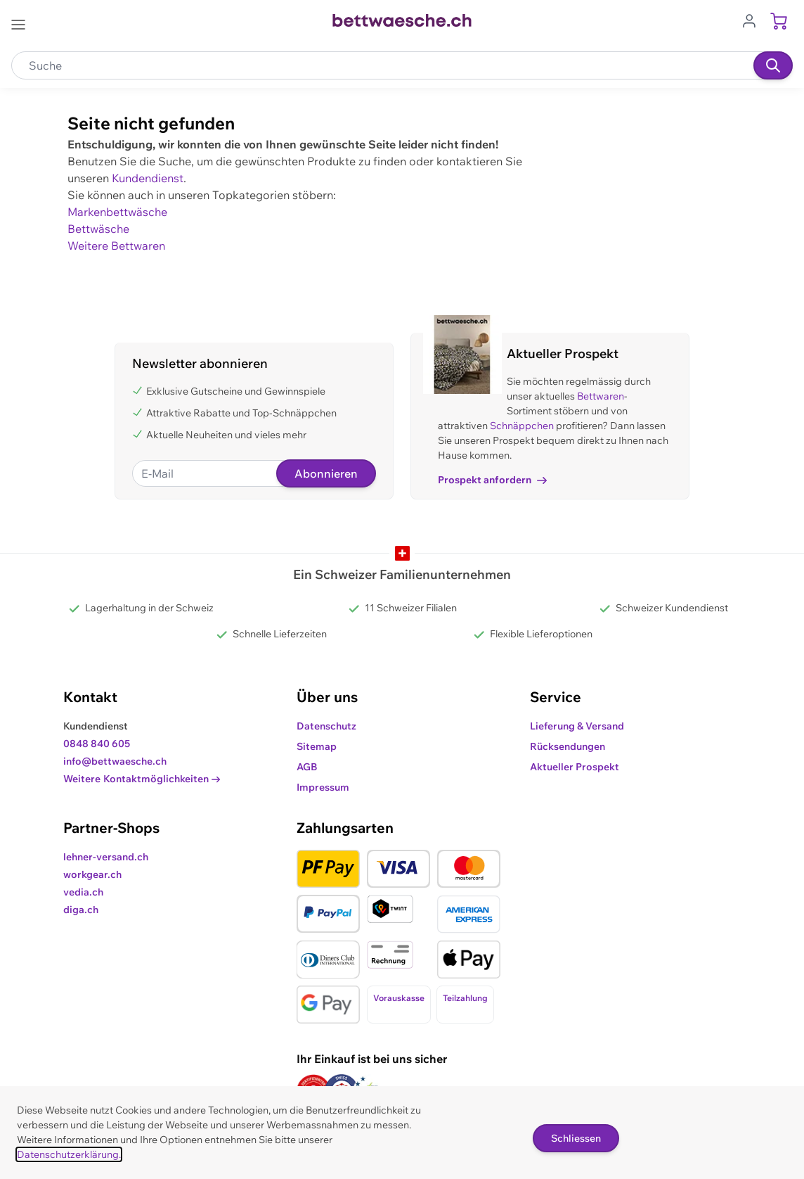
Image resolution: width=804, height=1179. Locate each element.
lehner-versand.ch (105, 856)
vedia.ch (83, 892)
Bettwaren (600, 396)
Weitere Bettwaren (116, 245)
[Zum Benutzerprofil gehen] (753, 19)
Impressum (323, 787)
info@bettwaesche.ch (115, 761)
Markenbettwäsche (117, 212)
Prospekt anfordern (492, 479)
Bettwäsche (98, 229)
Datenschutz (326, 726)
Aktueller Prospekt (574, 766)
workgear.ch (92, 874)
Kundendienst (147, 178)
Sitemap (317, 746)
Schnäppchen (522, 425)
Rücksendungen (567, 746)
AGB (307, 766)
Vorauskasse (398, 998)
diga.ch (80, 909)
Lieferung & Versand (577, 726)
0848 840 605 (96, 743)
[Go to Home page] (401, 20)
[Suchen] (773, 65)
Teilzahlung (465, 998)
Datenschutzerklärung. (69, 1154)
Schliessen (576, 1138)
